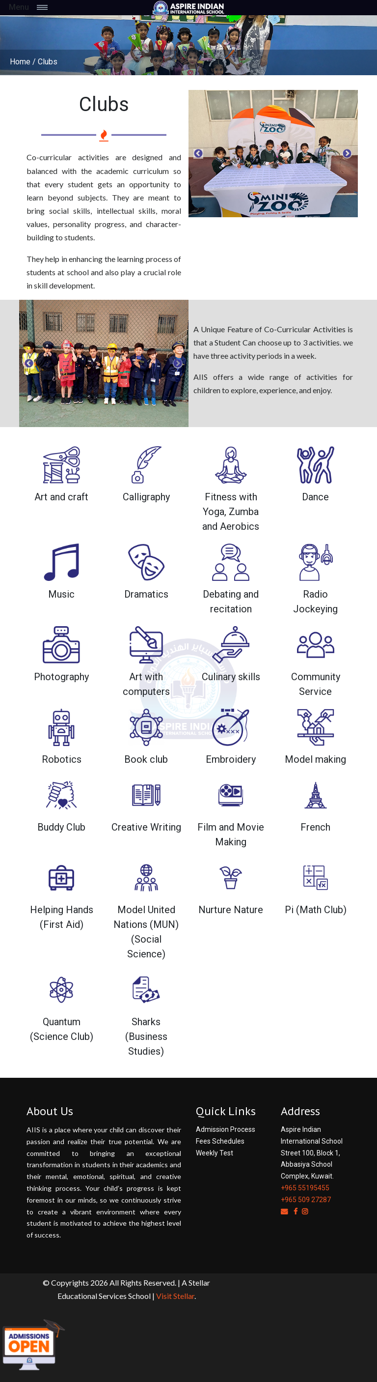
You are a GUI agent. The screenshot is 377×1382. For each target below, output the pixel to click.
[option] (273, 153)
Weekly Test (214, 1153)
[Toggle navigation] (52, 7)
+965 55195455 (305, 1188)
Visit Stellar (175, 1295)
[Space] (188, 7)
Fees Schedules (220, 1141)
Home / (23, 61)
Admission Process (225, 1129)
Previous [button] (198, 154)
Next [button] (347, 154)
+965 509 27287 (306, 1200)
